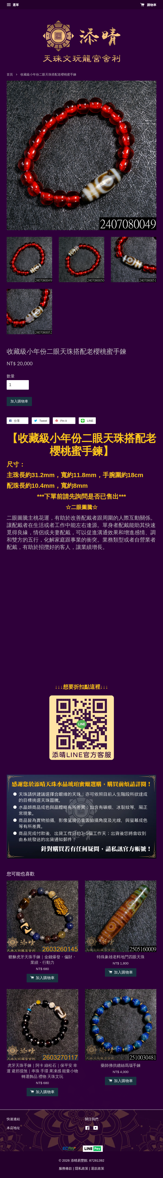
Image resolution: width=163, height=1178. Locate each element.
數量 (11, 376)
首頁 (10, 74)
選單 (13, 4)
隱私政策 (81, 1168)
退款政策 (97, 1168)
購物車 (148, 4)
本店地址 (13, 1128)
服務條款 (65, 1168)
